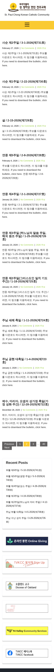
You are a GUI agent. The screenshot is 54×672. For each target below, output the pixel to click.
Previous (9, 444)
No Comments (27, 48)
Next (7, 447)
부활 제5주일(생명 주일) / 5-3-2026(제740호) (25, 478)
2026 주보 (41, 48)
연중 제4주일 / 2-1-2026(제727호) (23, 194)
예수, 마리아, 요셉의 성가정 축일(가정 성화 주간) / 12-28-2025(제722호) (25, 403)
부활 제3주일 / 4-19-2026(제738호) (24, 496)
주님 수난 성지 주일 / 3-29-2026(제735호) (26, 520)
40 (43, 444)
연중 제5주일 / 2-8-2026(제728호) (23, 155)
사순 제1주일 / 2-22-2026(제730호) (24, 81)
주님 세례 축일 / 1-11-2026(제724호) (25, 320)
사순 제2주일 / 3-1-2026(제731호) (23, 42)
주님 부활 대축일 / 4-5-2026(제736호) (25, 512)
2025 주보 (42, 410)
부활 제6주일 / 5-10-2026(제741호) (24, 470)
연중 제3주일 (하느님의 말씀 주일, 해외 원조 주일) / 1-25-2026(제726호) (24, 236)
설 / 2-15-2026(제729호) (17, 120)
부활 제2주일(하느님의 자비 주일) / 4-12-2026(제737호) (27, 504)
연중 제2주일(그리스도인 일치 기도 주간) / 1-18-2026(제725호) (24, 280)
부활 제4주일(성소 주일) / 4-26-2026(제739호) (26, 488)
